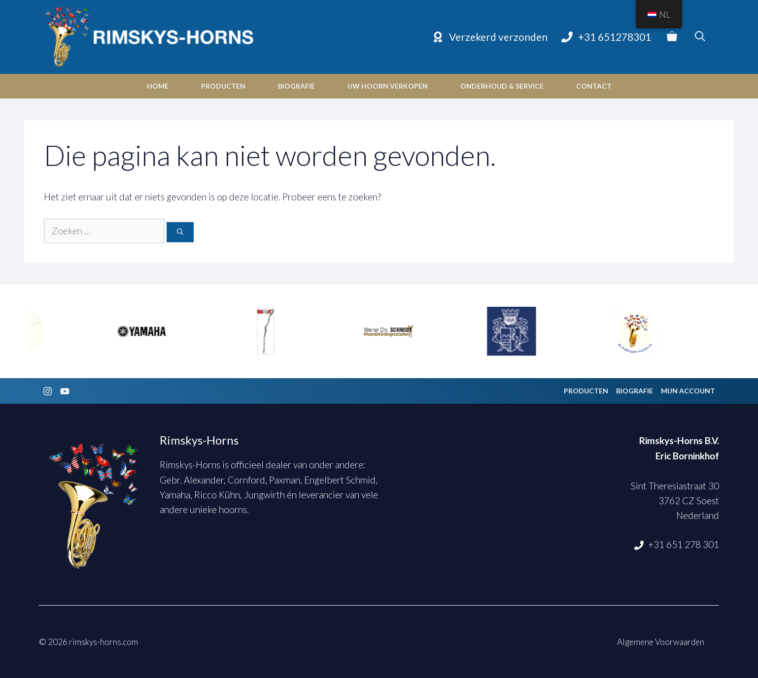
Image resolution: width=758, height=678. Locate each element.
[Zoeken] (180, 232)
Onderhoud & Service (502, 86)
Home (158, 86)
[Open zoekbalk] (700, 37)
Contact (594, 86)
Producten (223, 86)
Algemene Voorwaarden (660, 642)
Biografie (296, 86)
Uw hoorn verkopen (387, 86)
